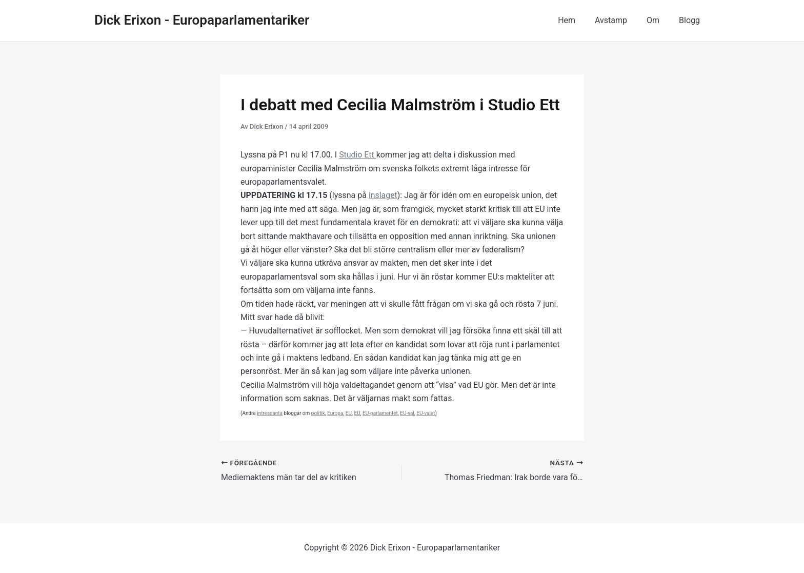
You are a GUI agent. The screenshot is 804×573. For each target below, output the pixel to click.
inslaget (383, 195)
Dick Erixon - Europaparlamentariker (201, 20)
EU (349, 413)
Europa (335, 413)
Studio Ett (357, 155)
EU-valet (425, 413)
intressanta (270, 413)
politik (318, 413)
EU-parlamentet (380, 413)
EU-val (407, 413)
